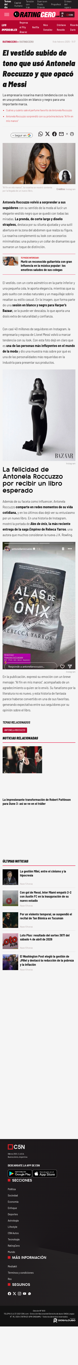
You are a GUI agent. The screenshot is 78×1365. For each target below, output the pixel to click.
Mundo (11, 1251)
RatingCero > (11, 41)
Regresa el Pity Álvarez (24, 27)
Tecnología (13, 1239)
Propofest (56, 4)
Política (12, 1189)
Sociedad (13, 1195)
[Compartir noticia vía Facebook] (54, 133)
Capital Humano (18, 4)
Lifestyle (12, 1226)
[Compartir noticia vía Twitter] (47, 133)
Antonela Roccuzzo (14, 730)
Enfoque (12, 1207)
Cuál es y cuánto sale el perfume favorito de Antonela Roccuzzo (39, 110)
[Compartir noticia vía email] (61, 133)
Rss (10, 1278)
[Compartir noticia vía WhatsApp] (40, 133)
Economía (13, 1201)
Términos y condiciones (21, 1272)
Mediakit (12, 1266)
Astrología (13, 1220)
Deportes (13, 1214)
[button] (71, 133)
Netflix (35, 27)
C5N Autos (13, 1233)
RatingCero (26, 41)
